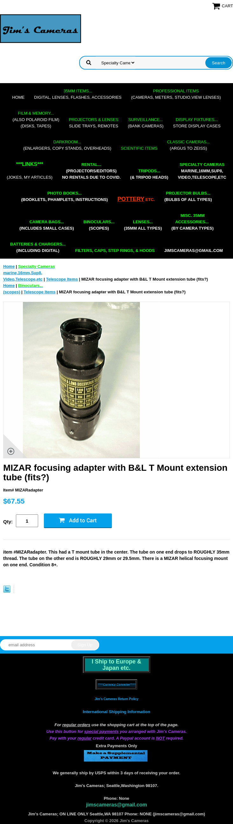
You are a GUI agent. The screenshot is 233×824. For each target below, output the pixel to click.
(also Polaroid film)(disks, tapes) (35, 119)
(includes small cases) (46, 225)
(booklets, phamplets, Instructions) (64, 196)
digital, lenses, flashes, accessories (77, 94)
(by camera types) (192, 222)
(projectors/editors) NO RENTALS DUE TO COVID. (91, 171)
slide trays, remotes (94, 122)
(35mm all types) (143, 225)
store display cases (197, 122)
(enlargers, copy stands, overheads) (67, 145)
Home (18, 97)
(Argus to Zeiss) (188, 145)
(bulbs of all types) (188, 196)
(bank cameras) (145, 122)
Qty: (8, 521)
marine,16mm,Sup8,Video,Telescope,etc (202, 171)
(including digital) (38, 247)
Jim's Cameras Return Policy (116, 699)
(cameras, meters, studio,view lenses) (176, 94)
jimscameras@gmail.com (193, 250)
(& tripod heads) (149, 174)
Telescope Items (62, 279)
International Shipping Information (116, 711)
